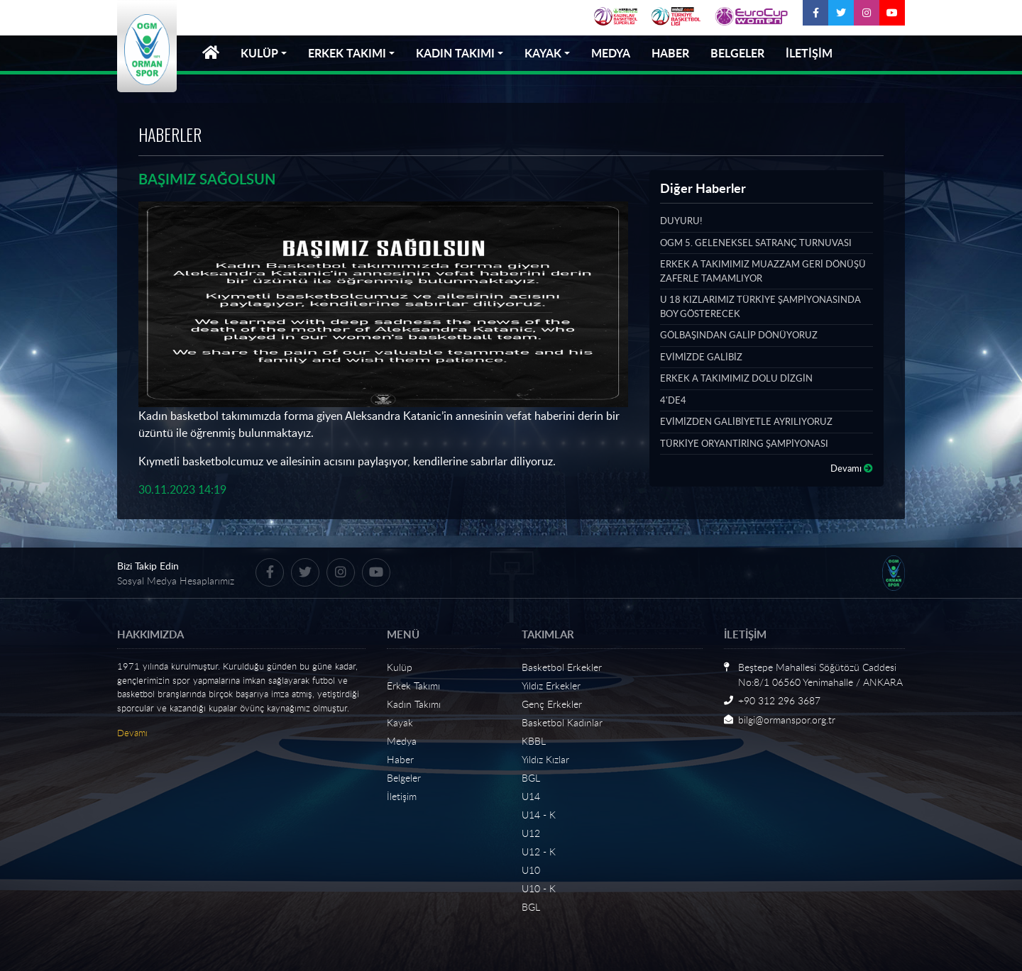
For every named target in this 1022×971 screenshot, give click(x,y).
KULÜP (259, 53)
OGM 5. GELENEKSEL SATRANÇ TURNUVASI (756, 242)
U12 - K (539, 851)
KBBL (534, 741)
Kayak (400, 722)
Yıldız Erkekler (551, 685)
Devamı (851, 468)
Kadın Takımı (414, 704)
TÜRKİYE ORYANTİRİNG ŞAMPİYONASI (744, 443)
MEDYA (610, 53)
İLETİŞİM (809, 53)
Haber (400, 759)
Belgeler (404, 777)
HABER (670, 53)
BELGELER (737, 53)
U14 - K (539, 814)
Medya (402, 741)
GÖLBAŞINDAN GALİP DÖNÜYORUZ (739, 334)
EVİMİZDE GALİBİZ (701, 356)
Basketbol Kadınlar (562, 722)
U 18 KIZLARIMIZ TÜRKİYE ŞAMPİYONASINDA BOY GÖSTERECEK (760, 306)
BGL (531, 777)
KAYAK (542, 53)
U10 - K (539, 888)
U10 (531, 870)
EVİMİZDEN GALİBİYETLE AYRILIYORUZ (746, 421)
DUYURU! (681, 220)
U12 (531, 833)
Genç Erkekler (552, 704)
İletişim (402, 796)
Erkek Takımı (413, 685)
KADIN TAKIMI (455, 53)
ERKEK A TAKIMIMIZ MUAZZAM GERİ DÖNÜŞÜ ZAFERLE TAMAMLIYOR (763, 270)
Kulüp (399, 667)
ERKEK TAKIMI (347, 53)
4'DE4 (673, 400)
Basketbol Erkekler (562, 667)
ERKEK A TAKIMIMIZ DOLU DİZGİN (736, 378)
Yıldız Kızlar (545, 759)
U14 (531, 796)
